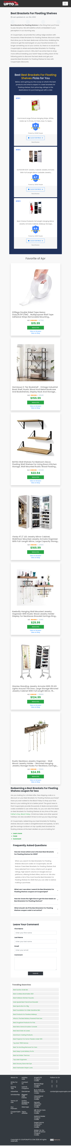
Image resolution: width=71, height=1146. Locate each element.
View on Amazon (35, 331)
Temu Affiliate (24, 1112)
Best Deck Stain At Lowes (21, 1031)
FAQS (15, 836)
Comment (17, 839)
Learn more (17, 833)
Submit (35, 973)
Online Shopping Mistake (25, 1102)
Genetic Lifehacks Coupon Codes (37, 1104)
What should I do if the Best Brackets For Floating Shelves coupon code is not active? (33, 909)
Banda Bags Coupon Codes (39, 1085)
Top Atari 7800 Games (20, 1043)
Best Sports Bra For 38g (21, 1006)
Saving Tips (13, 1087)
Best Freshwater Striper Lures (23, 1068)
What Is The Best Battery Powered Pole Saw (27, 1018)
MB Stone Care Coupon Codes (39, 1111)
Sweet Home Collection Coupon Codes (39, 1124)
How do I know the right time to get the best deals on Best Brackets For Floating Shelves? (35, 900)
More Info (35, 327)
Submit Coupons (25, 1087)
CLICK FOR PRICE (35, 138)
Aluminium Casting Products (23, 1035)
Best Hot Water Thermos (21, 1055)
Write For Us (14, 1083)
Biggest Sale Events (24, 1096)
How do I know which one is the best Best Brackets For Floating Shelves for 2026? (34, 853)
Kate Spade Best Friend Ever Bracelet (25, 1002)
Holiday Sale (24, 1078)
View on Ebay (35, 333)
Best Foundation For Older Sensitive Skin (26, 1010)
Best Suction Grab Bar (20, 990)
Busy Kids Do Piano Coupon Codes (39, 1091)
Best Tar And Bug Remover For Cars (25, 1047)
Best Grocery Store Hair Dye (22, 1064)
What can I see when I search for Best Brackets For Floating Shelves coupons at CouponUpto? (34, 890)
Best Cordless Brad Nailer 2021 (23, 994)
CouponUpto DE (16, 1112)
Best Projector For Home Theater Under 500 (27, 1039)
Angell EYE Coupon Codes (38, 1079)
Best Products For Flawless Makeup (25, 1014)
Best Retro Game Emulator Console (25, 1027)
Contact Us (25, 1083)
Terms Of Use (14, 1101)
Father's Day (15, 814)
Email (17, 946)
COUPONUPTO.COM (27, 1139)
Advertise (14, 1091)
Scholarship (15, 1094)
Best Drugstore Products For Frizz (24, 1022)
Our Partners (14, 1108)
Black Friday (25, 814)
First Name (19, 929)
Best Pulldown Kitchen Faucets (23, 998)
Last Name (19, 937)
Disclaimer (26, 1091)
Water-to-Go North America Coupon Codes (39, 1132)
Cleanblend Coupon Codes (38, 1097)
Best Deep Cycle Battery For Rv (23, 1051)
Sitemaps (25, 1107)
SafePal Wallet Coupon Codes (39, 1118)
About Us (14, 1077)
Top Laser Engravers (20, 1060)
